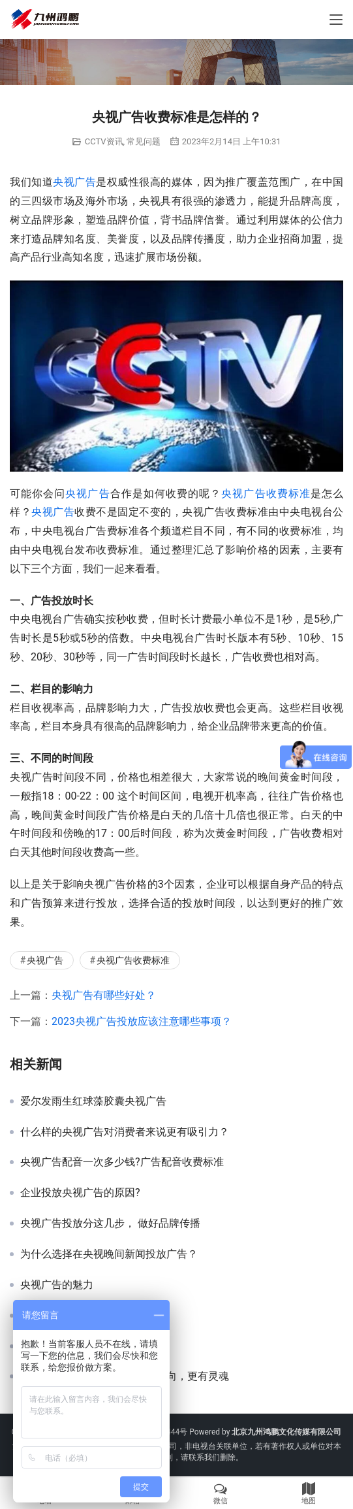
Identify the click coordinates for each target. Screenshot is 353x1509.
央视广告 (74, 182)
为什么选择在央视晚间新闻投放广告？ (109, 1254)
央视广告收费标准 (266, 493)
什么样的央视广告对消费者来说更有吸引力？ (124, 1132)
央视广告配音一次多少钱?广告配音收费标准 (122, 1162)
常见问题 (144, 141)
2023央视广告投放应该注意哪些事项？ (142, 1021)
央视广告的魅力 (56, 1285)
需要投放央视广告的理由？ (83, 1346)
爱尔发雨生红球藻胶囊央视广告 (93, 1101)
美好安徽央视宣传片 (67, 1316)
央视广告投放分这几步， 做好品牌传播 (110, 1223)
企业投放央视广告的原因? (80, 1193)
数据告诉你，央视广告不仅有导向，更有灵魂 (124, 1376)
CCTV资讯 (104, 141)
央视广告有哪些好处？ (104, 995)
